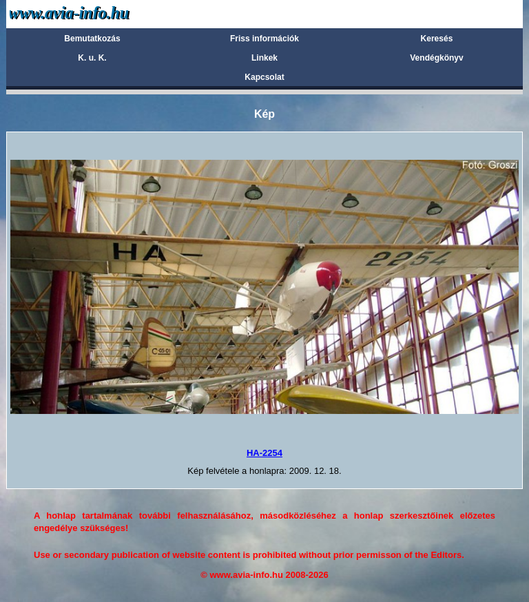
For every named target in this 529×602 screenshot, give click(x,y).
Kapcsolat (264, 77)
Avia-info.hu (93, 13)
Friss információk (264, 38)
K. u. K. (92, 58)
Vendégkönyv (436, 58)
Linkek (264, 58)
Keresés (437, 38)
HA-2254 (264, 453)
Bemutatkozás (92, 38)
